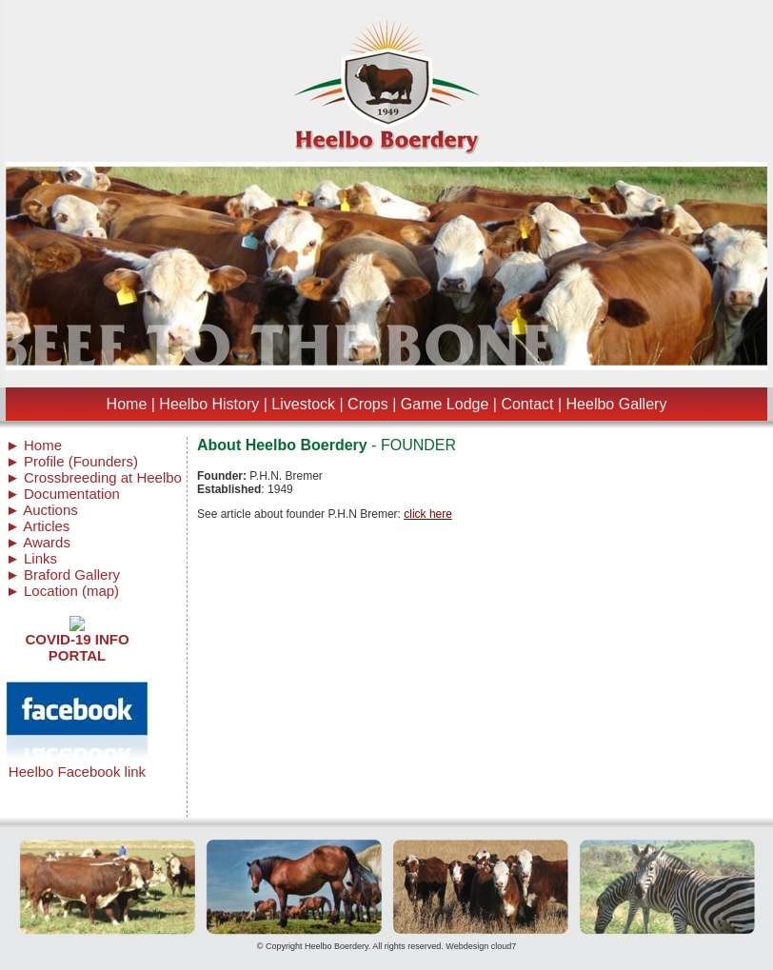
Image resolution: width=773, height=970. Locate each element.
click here (428, 514)
